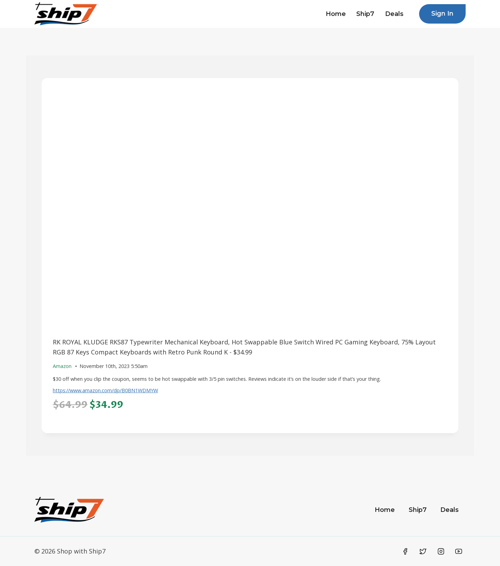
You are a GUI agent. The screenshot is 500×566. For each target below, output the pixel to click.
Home (336, 14)
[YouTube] (459, 551)
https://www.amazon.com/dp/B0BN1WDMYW (105, 390)
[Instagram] (441, 551)
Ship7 (365, 14)
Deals (394, 14)
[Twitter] (423, 551)
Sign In (442, 13)
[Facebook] (405, 551)
